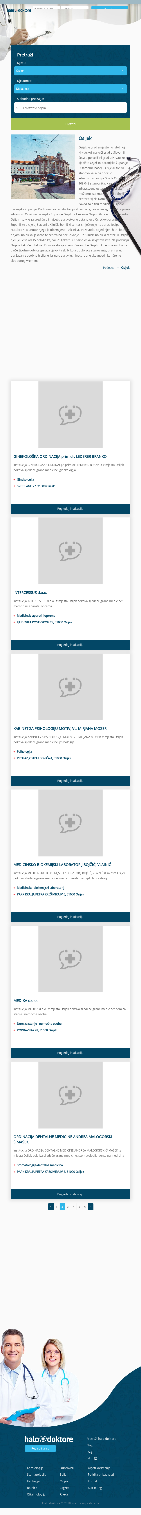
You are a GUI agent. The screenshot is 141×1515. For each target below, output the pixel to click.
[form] (71, 94)
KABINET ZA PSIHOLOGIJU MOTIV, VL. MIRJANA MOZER (59, 735)
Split (63, 1481)
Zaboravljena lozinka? (76, 22)
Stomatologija (36, 1481)
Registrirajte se (123, 22)
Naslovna (69, 6)
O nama (86, 6)
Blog (117, 6)
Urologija (33, 1488)
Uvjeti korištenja (99, 1475)
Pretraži (70, 131)
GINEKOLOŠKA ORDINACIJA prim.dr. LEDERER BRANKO (60, 463)
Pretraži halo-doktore (101, 1446)
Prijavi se (110, 16)
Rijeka (64, 1501)
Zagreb (65, 1495)
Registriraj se (40, 1455)
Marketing (95, 1495)
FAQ (89, 1459)
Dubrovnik (67, 1475)
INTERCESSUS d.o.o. (30, 599)
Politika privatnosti (101, 1481)
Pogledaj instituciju (70, 516)
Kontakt (93, 1488)
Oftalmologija (36, 1501)
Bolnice (32, 1495)
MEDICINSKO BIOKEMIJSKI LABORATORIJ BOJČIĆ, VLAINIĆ (62, 871)
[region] (71, 331)
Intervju (103, 6)
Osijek (64, 1488)
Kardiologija (35, 1475)
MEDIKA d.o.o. (25, 1007)
